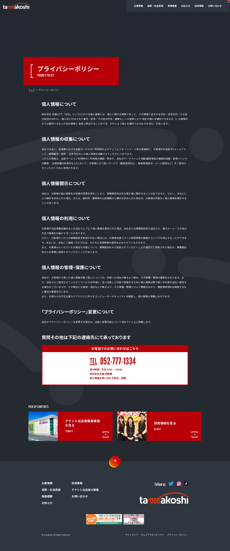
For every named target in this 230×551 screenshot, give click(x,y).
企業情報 (125, 6)
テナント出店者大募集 (85, 490)
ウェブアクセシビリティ (152, 534)
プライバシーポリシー (177, 534)
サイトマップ (131, 534)
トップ (31, 89)
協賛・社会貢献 (143, 6)
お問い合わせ (205, 6)
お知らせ (175, 6)
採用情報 (189, 6)
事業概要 (161, 6)
